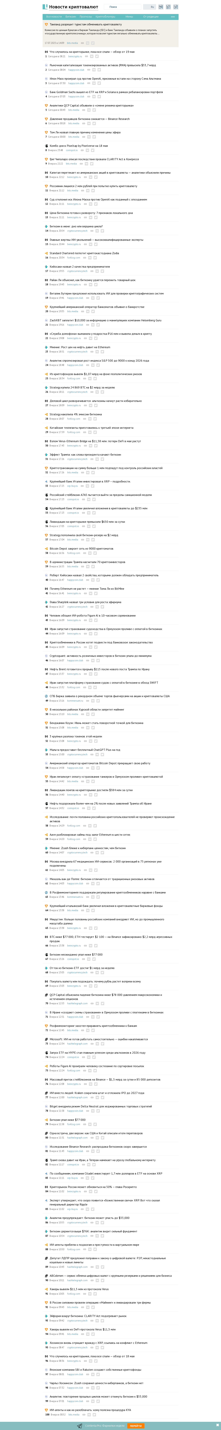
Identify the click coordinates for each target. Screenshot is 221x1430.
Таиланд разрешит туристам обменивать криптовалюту (86, 24)
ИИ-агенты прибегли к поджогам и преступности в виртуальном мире (94, 1244)
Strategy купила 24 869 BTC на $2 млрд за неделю (82, 387)
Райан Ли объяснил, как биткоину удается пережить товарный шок (92, 280)
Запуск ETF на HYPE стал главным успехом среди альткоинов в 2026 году (97, 1052)
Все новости (54, 16)
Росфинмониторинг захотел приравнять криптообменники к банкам (93, 1026)
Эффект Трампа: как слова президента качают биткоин (85, 454)
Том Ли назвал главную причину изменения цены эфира (85, 132)
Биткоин (71, 16)
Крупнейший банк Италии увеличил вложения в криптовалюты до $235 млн (98, 508)
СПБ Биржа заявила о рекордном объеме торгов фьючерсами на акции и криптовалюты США (110, 696)
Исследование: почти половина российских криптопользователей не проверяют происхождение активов (112, 819)
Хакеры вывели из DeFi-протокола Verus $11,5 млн (83, 1329)
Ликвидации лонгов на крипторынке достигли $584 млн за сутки (91, 790)
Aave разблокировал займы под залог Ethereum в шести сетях (90, 834)
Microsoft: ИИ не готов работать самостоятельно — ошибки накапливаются (99, 1039)
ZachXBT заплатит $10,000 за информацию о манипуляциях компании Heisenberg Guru (105, 320)
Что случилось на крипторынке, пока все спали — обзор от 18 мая (92, 1356)
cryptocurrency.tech (77, 230)
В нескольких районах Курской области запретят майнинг (87, 709)
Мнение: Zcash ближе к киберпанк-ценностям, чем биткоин (88, 848)
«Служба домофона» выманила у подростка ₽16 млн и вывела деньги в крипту (101, 333)
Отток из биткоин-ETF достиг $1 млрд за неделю (82, 968)
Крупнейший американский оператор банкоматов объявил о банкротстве (97, 307)
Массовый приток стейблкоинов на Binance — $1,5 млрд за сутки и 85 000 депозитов (105, 1079)
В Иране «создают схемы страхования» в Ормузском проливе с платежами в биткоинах (106, 1012)
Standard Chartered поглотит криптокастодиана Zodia (84, 253)
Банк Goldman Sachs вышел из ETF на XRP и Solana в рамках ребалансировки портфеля (106, 92)
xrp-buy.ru (72, 485)
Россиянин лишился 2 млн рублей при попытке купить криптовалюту (93, 186)
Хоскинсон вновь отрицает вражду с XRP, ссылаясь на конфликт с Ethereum (98, 1343)
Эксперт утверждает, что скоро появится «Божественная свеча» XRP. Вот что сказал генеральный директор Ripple (105, 1202)
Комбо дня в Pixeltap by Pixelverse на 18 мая (79, 146)
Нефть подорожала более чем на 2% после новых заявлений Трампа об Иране (101, 803)
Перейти (136, 1426)
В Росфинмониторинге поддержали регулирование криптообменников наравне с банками (108, 892)
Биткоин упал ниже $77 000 (68, 1120)
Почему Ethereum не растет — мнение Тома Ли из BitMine (87, 588)
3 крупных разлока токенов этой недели (76, 736)
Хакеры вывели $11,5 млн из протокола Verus (79, 1289)
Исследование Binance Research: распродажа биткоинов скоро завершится (98, 1146)
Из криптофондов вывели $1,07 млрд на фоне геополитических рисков (96, 374)
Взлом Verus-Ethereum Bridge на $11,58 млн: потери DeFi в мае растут (95, 441)
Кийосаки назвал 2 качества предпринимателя (80, 266)
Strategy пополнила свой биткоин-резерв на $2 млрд (84, 535)
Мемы (129, 16)
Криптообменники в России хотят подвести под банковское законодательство (101, 642)
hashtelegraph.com (77, 1003)
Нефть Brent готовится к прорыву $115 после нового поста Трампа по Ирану (99, 669)
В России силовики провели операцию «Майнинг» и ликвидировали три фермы (100, 1302)
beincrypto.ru (75, 56)
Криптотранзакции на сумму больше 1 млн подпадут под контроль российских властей (106, 468)
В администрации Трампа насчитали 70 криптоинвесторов (87, 562)
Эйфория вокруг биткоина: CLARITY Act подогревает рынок (88, 1316)
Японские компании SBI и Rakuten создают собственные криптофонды (95, 1369)
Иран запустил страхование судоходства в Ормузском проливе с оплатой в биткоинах (106, 629)
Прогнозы (86, 16)
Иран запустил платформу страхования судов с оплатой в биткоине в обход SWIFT (104, 682)
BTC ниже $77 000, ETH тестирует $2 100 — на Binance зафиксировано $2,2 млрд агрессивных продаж (111, 939)
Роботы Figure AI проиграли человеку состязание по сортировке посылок (97, 1066)
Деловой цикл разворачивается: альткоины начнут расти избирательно (96, 401)
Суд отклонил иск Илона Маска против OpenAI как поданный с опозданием (98, 199)
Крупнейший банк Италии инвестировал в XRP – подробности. (90, 481)
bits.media (72, 43)
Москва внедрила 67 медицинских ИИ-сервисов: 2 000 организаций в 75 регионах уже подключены (106, 863)
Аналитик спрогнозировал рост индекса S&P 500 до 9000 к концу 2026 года (99, 360)
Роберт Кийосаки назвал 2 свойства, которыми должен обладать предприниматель (104, 575)
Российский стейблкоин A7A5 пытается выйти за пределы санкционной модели (101, 495)
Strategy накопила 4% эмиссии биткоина (76, 414)
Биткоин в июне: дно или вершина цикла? (76, 226)
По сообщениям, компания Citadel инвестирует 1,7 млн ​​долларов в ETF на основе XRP (106, 1173)
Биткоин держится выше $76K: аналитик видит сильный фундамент (93, 1231)
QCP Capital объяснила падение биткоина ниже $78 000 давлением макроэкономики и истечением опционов (106, 997)
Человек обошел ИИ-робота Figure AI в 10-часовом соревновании (93, 615)
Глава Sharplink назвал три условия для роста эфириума (85, 602)
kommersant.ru (75, 700)
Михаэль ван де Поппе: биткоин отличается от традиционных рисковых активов (102, 879)
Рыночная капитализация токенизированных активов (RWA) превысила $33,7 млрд (103, 65)
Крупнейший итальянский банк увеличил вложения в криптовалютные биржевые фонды (106, 906)
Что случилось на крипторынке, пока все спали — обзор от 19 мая (92, 52)
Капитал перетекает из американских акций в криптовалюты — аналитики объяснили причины (110, 172)
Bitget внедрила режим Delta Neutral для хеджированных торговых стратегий (101, 1106)
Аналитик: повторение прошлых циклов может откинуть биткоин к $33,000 (98, 1396)
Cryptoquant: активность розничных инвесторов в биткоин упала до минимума (101, 656)
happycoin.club (76, 69)
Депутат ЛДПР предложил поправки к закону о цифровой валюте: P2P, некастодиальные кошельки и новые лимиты (108, 1260)
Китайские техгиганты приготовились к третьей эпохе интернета (91, 427)
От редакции (150, 16)
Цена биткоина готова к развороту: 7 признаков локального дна (91, 213)
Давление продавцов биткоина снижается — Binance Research (90, 119)
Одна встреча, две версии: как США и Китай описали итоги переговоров (96, 1133)
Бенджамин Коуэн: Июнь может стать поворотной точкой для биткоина (96, 723)
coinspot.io (72, 150)
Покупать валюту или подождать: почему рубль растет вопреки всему (95, 981)
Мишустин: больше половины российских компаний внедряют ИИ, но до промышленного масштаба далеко (107, 921)
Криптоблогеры (105, 16)
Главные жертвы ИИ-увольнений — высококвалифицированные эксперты (96, 240)
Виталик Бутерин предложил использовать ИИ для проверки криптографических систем (107, 293)
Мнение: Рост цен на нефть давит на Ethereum (80, 347)
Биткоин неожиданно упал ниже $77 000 (76, 954)
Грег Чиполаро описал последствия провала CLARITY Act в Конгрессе (94, 159)
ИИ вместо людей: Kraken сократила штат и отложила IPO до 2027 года (97, 1093)
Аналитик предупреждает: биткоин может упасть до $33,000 (89, 1218)
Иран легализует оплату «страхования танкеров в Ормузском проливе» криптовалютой (106, 776)
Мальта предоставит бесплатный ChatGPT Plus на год (85, 750)
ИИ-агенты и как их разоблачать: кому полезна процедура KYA (90, 1410)
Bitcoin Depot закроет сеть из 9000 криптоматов (81, 548)
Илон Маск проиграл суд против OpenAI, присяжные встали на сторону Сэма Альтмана (105, 78)
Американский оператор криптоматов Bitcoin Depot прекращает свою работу (100, 763)
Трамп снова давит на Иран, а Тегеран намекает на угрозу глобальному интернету (102, 1160)
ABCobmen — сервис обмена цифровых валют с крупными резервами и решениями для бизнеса (111, 1275)
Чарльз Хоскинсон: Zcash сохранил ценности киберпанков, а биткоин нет (96, 1383)
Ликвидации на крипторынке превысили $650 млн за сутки (87, 521)
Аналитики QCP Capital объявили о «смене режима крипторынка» (92, 105)
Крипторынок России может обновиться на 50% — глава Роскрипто (93, 1187)
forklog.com (73, 257)
